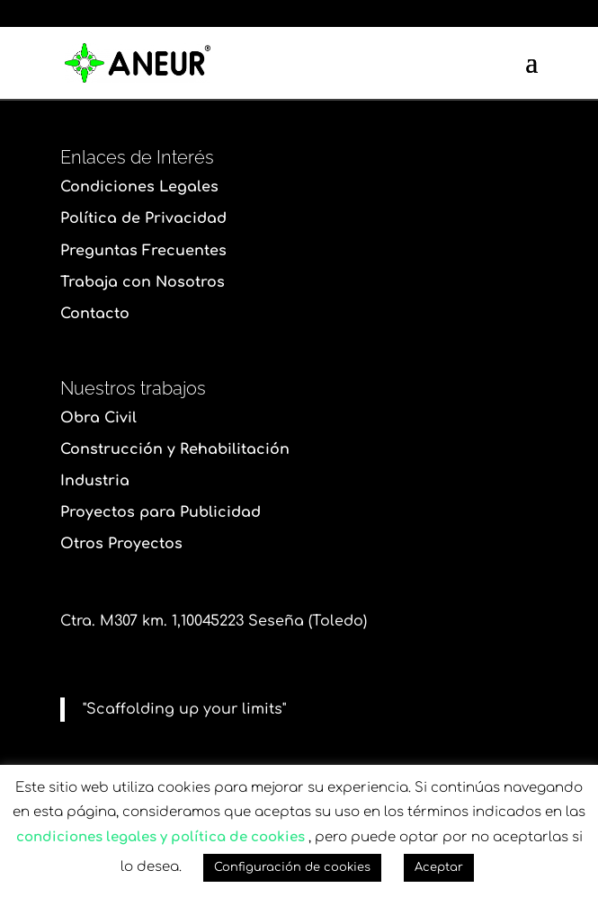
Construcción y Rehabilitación (175, 449)
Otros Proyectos (121, 544)
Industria (94, 481)
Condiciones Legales (139, 187)
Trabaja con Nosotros (142, 282)
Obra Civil (98, 418)
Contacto (94, 314)
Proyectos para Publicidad (160, 512)
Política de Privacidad (143, 218)
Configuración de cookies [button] (292, 867)
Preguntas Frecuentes (143, 251)
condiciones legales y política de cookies (160, 837)
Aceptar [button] (439, 867)
